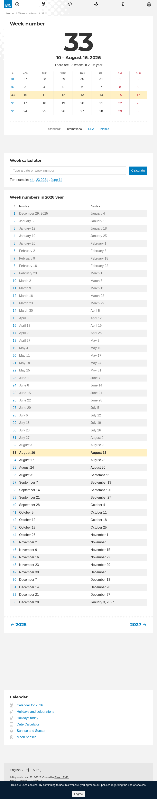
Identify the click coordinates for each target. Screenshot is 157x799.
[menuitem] (17, 4)
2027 (135, 624)
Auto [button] (36, 770)
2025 (21, 624)
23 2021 (42, 180)
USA (91, 129)
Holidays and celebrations (35, 711)
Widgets (70, 4)
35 (12, 111)
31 (12, 79)
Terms (13, 780)
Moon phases (26, 737)
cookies (33, 784)
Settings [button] (149, 4)
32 (12, 87)
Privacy (24, 780)
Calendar (43, 4)
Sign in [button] (123, 4)
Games (96, 4)
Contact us (36, 780)
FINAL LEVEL (61, 777)
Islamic (104, 129)
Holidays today (27, 718)
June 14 (56, 180)
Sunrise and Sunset (31, 730)
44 (32, 180)
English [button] (15, 770)
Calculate (138, 170)
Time (17, 4)
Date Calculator (28, 724)
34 (12, 103)
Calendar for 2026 (30, 705)
